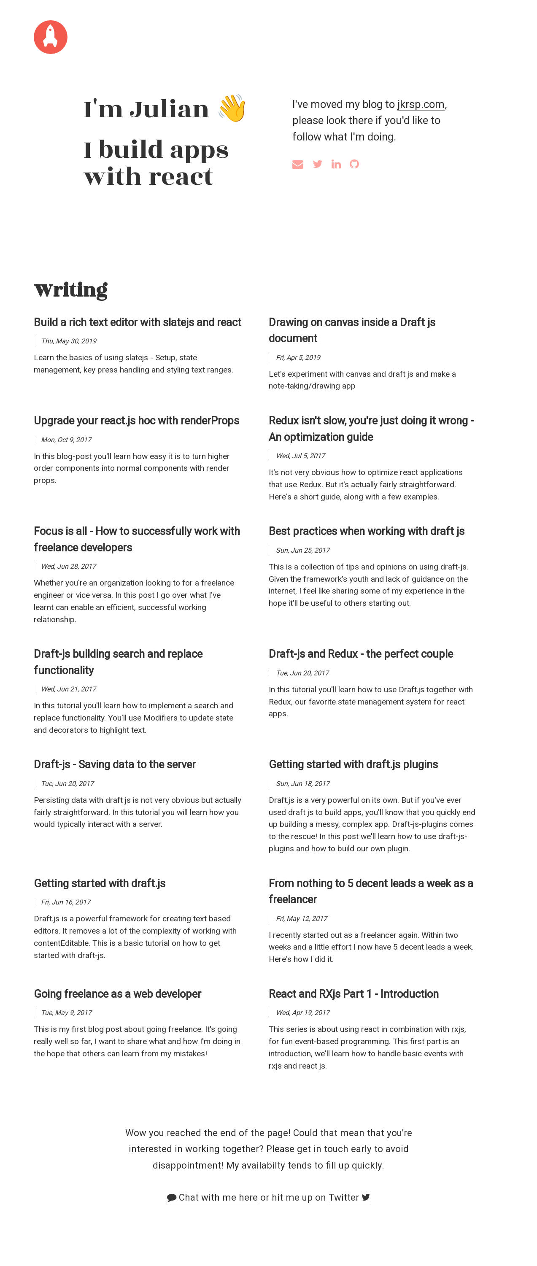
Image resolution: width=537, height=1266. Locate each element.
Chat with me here (212, 1197)
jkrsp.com (421, 104)
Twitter (349, 1197)
